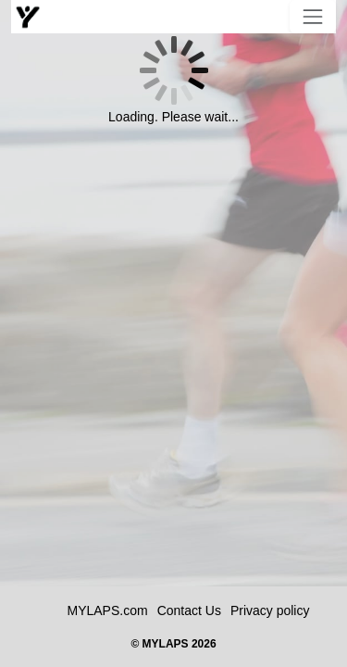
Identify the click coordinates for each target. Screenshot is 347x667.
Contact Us (189, 610)
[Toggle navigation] (313, 16)
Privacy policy (270, 610)
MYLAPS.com (108, 610)
